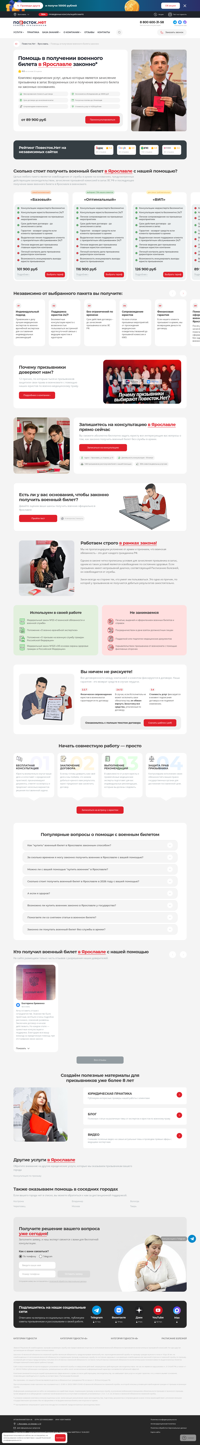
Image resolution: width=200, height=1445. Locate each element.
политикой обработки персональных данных (67, 1281)
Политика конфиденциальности (164, 1419)
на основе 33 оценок (33, 71)
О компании (71, 32)
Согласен (60, 1438)
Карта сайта (155, 1432)
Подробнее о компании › (37, 395)
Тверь (133, 1206)
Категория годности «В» (124, 1338)
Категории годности (25, 1338)
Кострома (18, 1201)
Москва (76, 1206)
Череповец (19, 1206)
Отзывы (89, 32)
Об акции (170, 5)
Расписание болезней (174, 1338)
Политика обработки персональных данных (169, 1428)
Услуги (17, 32)
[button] (172, 293)
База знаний (50, 32)
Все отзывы (100, 1060)
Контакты (103, 32)
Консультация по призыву (27, 1176)
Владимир (77, 1201)
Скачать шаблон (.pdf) (160, 723)
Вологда (134, 1201)
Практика (33, 32)
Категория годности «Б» (73, 1338)
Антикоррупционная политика (163, 1424)
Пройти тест (38, 518)
